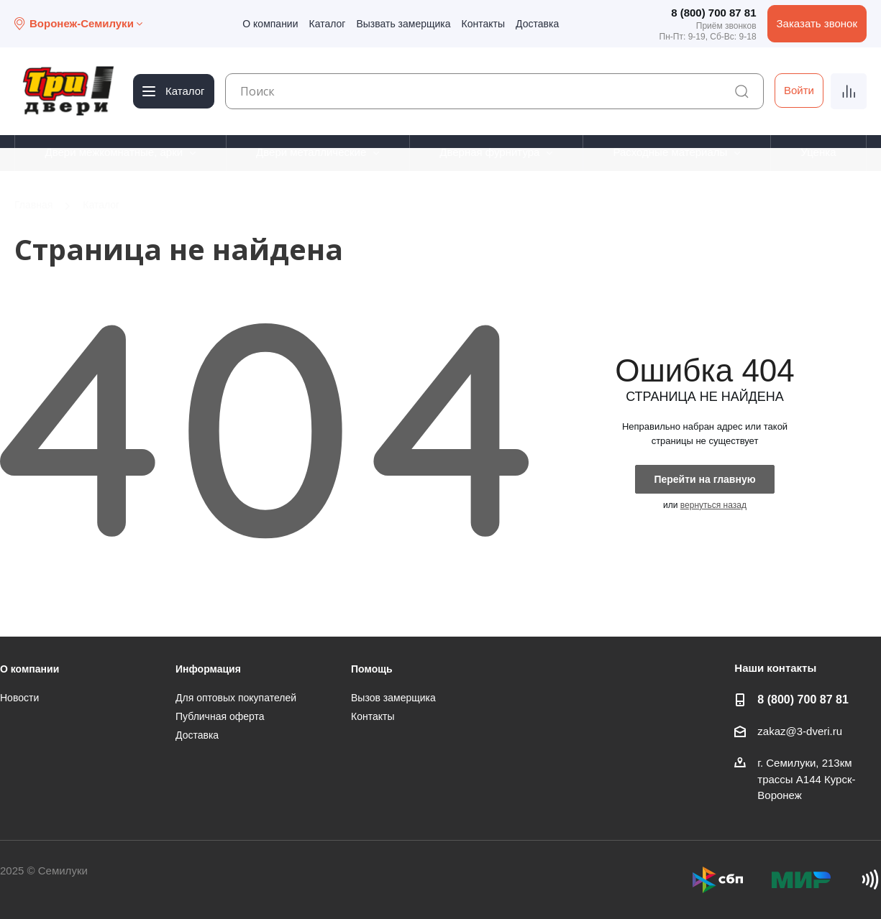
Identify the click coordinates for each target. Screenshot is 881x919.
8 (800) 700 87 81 (713, 12)
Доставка (537, 23)
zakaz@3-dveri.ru (799, 731)
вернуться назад (713, 505)
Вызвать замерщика (403, 23)
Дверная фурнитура (489, 152)
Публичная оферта (220, 716)
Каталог (327, 23)
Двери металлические (311, 152)
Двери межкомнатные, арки (114, 152)
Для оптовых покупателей (235, 697)
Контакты (483, 23)
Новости (19, 697)
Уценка (818, 152)
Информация (208, 669)
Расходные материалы (670, 152)
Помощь (372, 669)
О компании (270, 23)
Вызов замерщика (393, 697)
